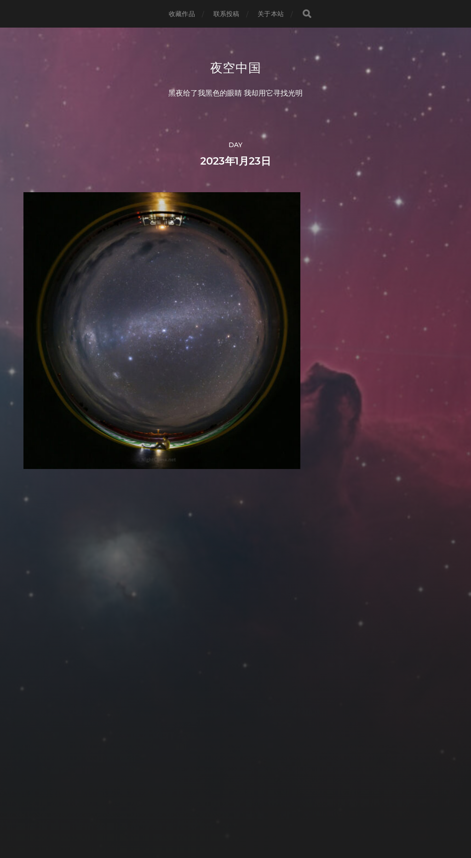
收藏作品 (182, 14)
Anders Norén (252, 818)
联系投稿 (226, 14)
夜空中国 (235, 68)
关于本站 (271, 14)
